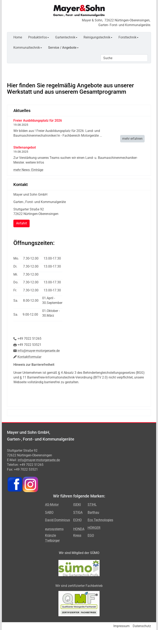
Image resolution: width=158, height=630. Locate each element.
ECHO (77, 520)
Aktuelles (21, 110)
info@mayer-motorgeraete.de (38, 351)
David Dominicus (57, 520)
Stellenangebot (24, 147)
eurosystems (54, 529)
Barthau (93, 512)
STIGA (77, 512)
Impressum (121, 626)
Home (17, 37)
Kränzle (50, 535)
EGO (91, 535)
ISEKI (77, 505)
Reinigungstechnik (98, 37)
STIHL (92, 505)
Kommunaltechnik (27, 48)
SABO (49, 512)
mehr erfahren (132, 139)
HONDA (78, 529)
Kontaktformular (29, 357)
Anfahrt (21, 223)
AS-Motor (52, 505)
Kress (77, 535)
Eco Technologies (100, 520)
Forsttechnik (128, 37)
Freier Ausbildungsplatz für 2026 (37, 120)
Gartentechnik (66, 37)
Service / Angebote (63, 48)
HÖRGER (94, 528)
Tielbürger (52, 540)
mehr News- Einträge (28, 170)
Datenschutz (142, 626)
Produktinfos (38, 37)
